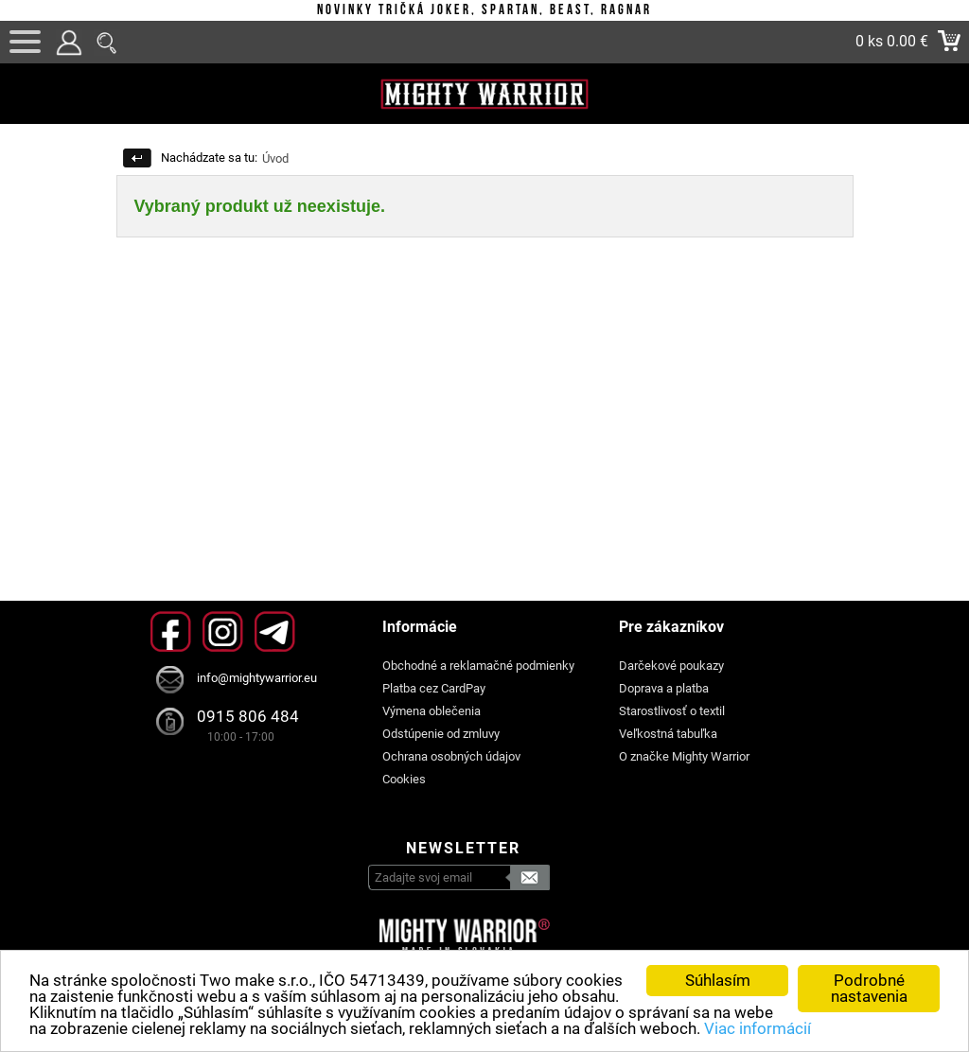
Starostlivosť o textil (672, 711)
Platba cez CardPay (433, 688)
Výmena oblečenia (431, 711)
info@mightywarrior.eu (257, 678)
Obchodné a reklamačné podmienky (478, 665)
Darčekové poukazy (671, 665)
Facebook (171, 631)
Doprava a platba (664, 688)
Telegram (275, 631)
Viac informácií (757, 1028)
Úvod (275, 158)
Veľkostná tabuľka (668, 734)
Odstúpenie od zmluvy (441, 734)
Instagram (223, 631)
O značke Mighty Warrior (684, 756)
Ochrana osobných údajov (451, 756)
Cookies (404, 779)
